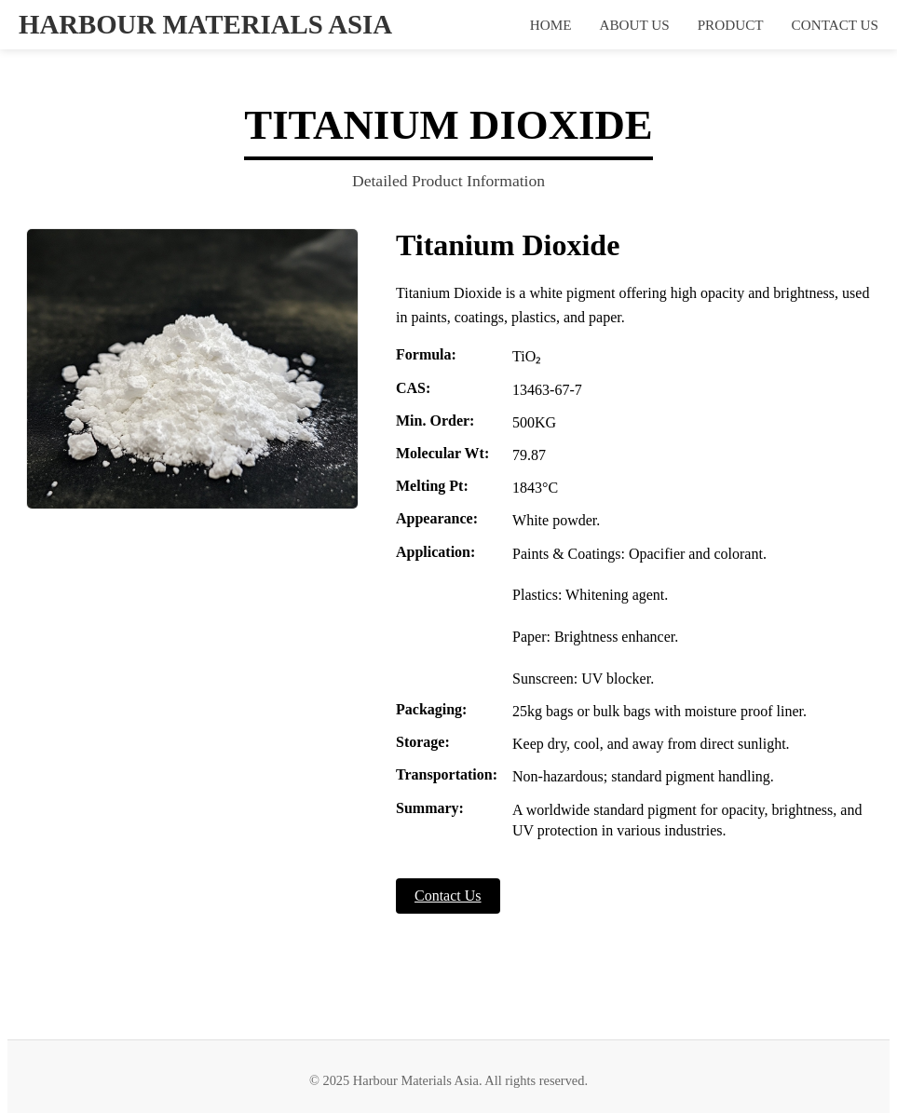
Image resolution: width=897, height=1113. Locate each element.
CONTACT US (835, 25)
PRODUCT (731, 25)
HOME (551, 25)
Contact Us (448, 895)
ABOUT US (634, 25)
